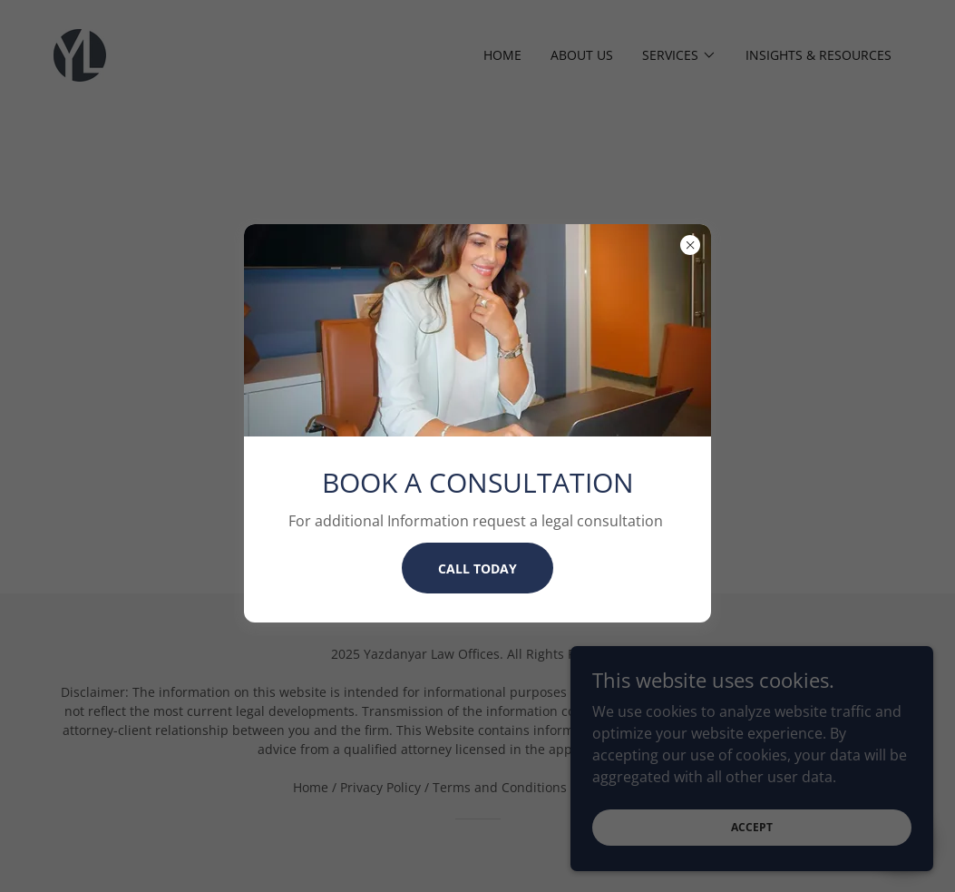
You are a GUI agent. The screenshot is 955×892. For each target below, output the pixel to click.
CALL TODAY (477, 568)
